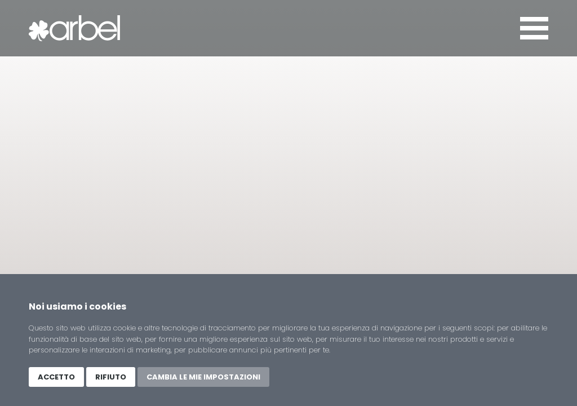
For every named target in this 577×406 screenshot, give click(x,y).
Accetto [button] (56, 377)
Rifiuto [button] (110, 377)
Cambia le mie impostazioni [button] (203, 377)
